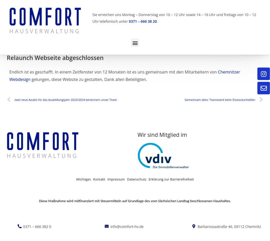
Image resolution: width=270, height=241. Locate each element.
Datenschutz (136, 179)
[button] (135, 43)
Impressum (116, 179)
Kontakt (99, 179)
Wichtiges (83, 179)
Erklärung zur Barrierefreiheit (171, 179)
